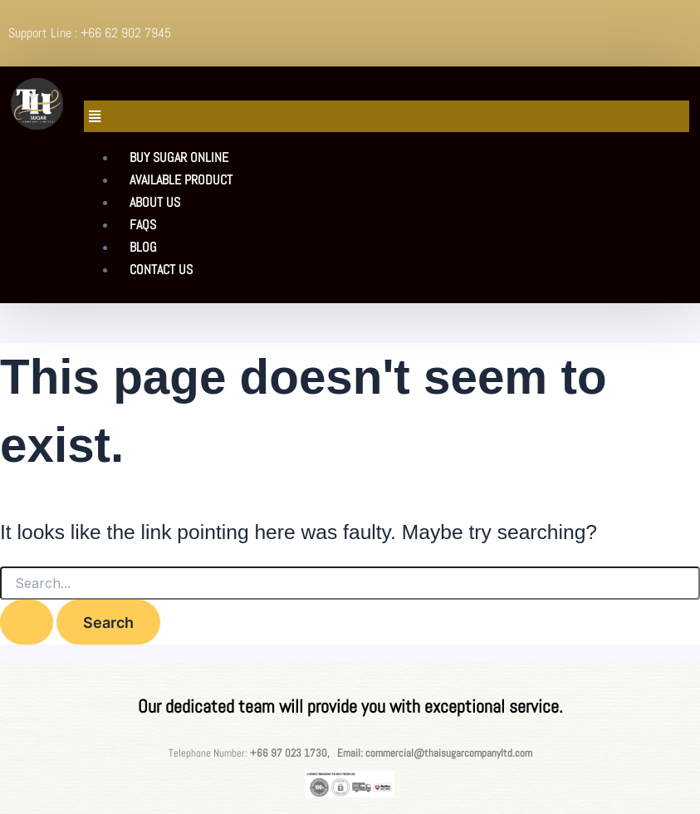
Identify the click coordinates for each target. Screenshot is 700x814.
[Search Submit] (26, 622)
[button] (386, 117)
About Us (155, 202)
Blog (143, 247)
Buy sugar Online (179, 157)
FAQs (143, 224)
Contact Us (161, 269)
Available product (181, 180)
